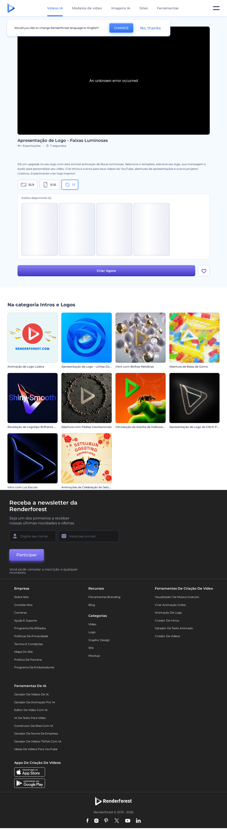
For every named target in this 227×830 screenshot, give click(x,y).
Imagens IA (120, 8)
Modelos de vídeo (87, 8)
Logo (92, 632)
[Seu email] (88, 536)
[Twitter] (116, 821)
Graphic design (99, 640)
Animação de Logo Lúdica (25, 366)
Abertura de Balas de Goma (188, 366)
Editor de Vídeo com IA (31, 710)
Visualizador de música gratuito (177, 597)
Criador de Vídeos (167, 636)
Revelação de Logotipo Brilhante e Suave (36, 427)
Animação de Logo (168, 612)
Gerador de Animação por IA (34, 702)
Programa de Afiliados (30, 628)
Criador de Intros (167, 620)
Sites (144, 8)
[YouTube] (127, 821)
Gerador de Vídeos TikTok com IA (37, 741)
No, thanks (150, 28)
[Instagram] (96, 821)
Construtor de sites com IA (33, 726)
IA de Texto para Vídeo (30, 718)
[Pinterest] (106, 821)
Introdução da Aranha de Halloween (140, 427)
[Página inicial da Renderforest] (11, 8)
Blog (91, 605)
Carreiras (20, 612)
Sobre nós (21, 597)
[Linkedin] (138, 821)
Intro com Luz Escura (22, 487)
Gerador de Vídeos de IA (31, 694)
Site (91, 647)
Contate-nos (23, 605)
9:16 (49, 185)
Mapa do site (23, 651)
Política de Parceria (28, 659)
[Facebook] (88, 821)
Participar (26, 554)
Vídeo (92, 624)
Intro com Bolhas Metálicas (134, 366)
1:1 (70, 185)
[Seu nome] (32, 536)
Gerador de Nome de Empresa (36, 733)
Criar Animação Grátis (170, 605)
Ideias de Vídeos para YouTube (35, 749)
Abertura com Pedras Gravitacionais (86, 427)
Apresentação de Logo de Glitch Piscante (198, 427)
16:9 (27, 185)
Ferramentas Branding (104, 597)
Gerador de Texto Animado (174, 628)
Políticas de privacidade (31, 636)
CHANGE (121, 28)
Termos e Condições (28, 644)
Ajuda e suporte (25, 620)
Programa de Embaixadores (34, 667)
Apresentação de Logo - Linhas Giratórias (90, 366)
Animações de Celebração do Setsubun (88, 487)
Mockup (94, 655)
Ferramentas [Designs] (167, 8)
